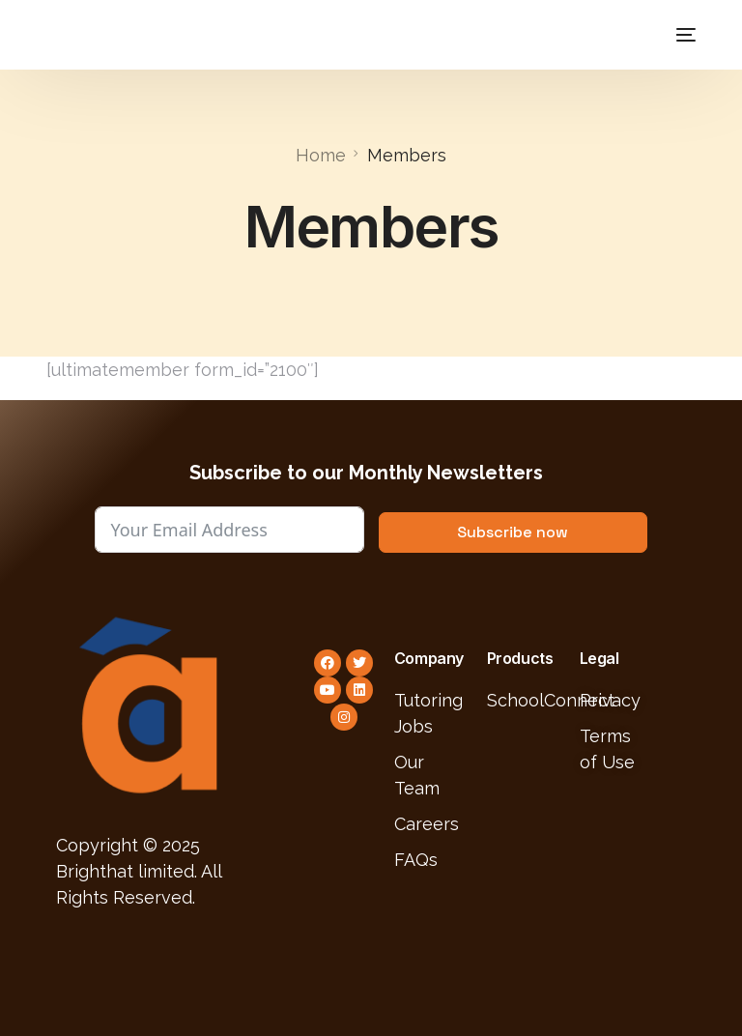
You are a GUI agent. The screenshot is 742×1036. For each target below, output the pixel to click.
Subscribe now (512, 532)
